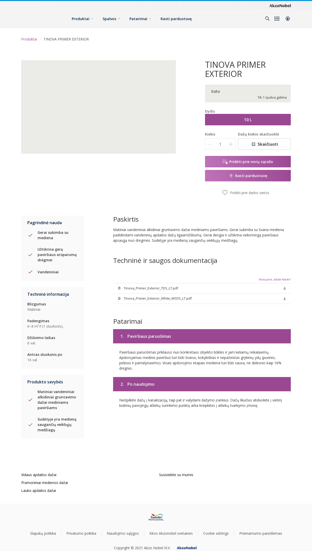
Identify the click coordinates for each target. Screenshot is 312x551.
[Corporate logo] (280, 5)
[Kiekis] (220, 144)
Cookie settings (216, 533)
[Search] (267, 19)
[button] (288, 19)
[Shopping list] (277, 19)
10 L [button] (248, 120)
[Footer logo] (156, 517)
